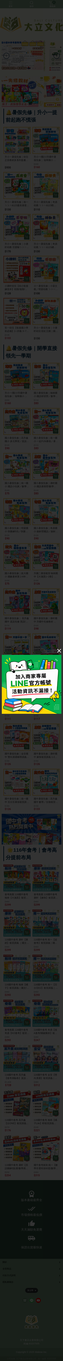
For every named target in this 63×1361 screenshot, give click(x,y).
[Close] (59, 650)
